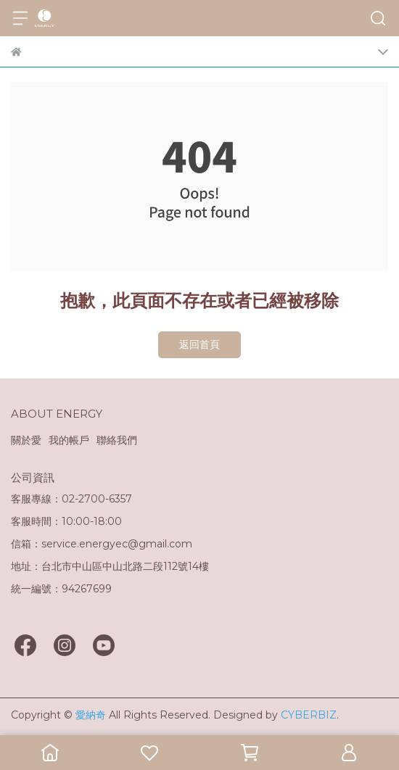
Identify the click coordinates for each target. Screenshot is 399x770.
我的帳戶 (69, 440)
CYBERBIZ (309, 714)
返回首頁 (199, 344)
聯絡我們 (116, 440)
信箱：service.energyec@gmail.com (101, 543)
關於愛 (26, 440)
